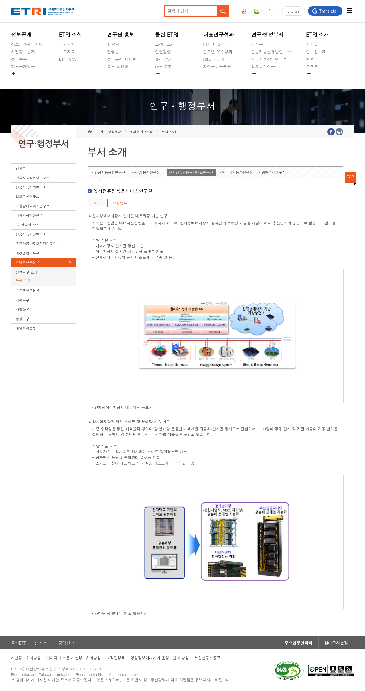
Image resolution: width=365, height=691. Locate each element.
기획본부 (22, 299)
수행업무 (120, 202)
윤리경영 (163, 59)
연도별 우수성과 (217, 51)
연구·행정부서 (267, 34)
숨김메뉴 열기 (14, 73)
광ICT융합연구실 (147, 172)
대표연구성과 (218, 34)
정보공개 (21, 34)
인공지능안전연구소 (30, 234)
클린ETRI (19, 643)
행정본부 (22, 318)
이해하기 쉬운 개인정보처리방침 (73, 657)
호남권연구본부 (27, 262)
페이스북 (269, 11)
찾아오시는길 (336, 643)
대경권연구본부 (27, 252)
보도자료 (67, 51)
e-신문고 (163, 66)
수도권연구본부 (27, 290)
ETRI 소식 (70, 34)
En (293, 11)
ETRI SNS (68, 59)
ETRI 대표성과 (216, 44)
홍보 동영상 (117, 66)
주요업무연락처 (299, 643)
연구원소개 (316, 51)
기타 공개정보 (318, 80)
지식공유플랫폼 (217, 66)
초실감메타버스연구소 (271, 80)
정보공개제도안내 (27, 44)
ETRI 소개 (317, 34)
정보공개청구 (23, 66)
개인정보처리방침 (25, 657)
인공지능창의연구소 (269, 59)
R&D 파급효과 (216, 59)
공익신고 (163, 80)
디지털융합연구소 (29, 215)
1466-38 (94, 669)
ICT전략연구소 (26, 224)
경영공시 (19, 80)
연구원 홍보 (120, 34)
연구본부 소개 (26, 272)
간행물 (113, 51)
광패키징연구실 (274, 172)
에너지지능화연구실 (237, 172)
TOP (350, 176)
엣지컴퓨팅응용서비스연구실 (191, 172)
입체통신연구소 (265, 66)
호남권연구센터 (141, 131)
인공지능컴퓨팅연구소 (271, 51)
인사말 (312, 44)
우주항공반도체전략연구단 (35, 243)
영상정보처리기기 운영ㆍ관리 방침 (160, 657)
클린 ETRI (166, 34)
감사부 (257, 44)
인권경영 (163, 51)
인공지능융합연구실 (109, 172)
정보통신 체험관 (121, 59)
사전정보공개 (23, 51)
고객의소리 (165, 44)
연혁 (310, 59)
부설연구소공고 (207, 657)
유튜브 (244, 11)
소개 (97, 202)
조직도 (312, 66)
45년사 (113, 44)
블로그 (256, 11)
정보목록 (19, 59)
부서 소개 (22, 279)
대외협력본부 (25, 328)
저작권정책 (115, 657)
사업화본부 (24, 309)
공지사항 (67, 44)
